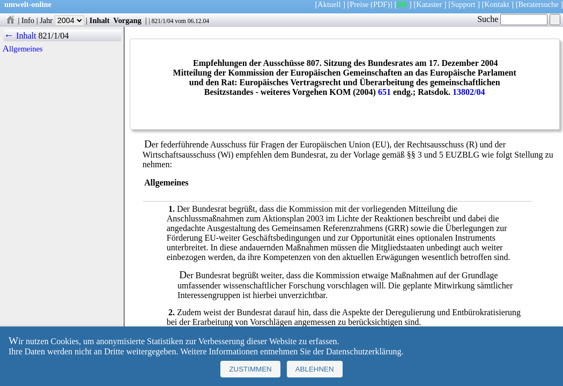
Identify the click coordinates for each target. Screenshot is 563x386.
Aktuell (328, 4)
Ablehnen (314, 369)
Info (27, 20)
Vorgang (127, 20)
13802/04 (469, 91)
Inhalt (100, 20)
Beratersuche (538, 4)
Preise (359, 4)
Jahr (62, 20)
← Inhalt (20, 35)
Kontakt (496, 4)
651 (384, 91)
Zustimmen (250, 369)
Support (463, 4)
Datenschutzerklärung (363, 351)
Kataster (429, 4)
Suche (512, 19)
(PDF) (380, 4)
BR (402, 4)
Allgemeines (23, 48)
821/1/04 (162, 21)
